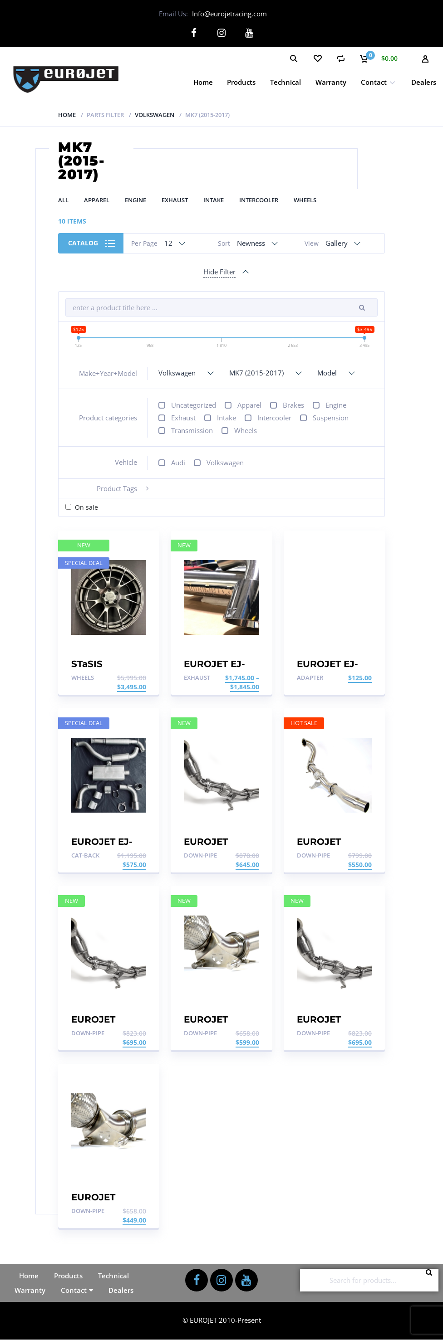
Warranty (330, 81)
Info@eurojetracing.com (229, 13)
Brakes (293, 404)
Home (203, 81)
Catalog (83, 243)
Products (241, 81)
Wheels (305, 200)
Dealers (423, 81)
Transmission (192, 430)
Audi (178, 462)
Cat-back (85, 855)
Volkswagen (154, 114)
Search (431, 1280)
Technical (285, 81)
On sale (86, 507)
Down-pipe (200, 855)
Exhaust (175, 200)
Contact (374, 81)
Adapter (310, 677)
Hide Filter (219, 271)
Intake (213, 200)
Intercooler (258, 200)
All (63, 200)
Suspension (331, 417)
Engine (135, 200)
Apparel (96, 200)
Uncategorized (193, 404)
